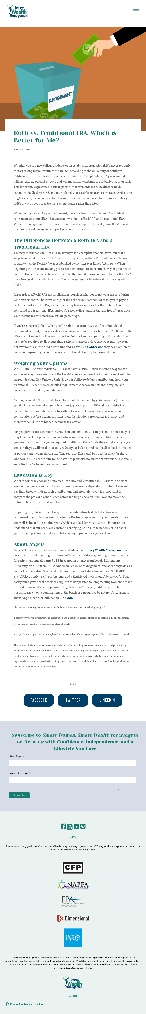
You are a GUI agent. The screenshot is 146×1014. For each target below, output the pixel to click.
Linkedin (107, 700)
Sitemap (72, 995)
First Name (16, 757)
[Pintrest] (82, 828)
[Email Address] (72, 780)
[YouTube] (70, 828)
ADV (73, 837)
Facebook (39, 700)
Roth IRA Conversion (89, 347)
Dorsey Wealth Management (104, 550)
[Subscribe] (19, 795)
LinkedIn (66, 598)
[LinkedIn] (76, 828)
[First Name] (72, 763)
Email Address (20, 774)
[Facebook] (63, 828)
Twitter (73, 700)
